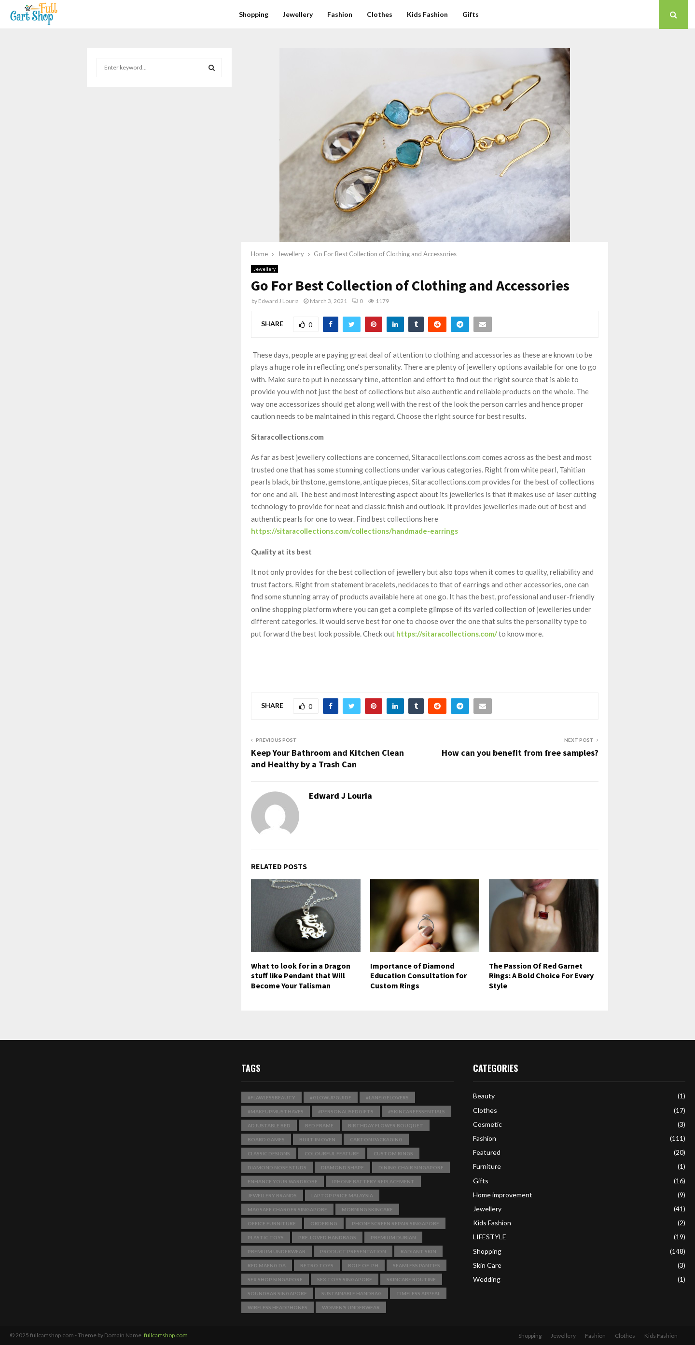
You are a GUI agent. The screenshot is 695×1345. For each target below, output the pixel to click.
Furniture (487, 1166)
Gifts (470, 14)
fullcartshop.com (166, 1335)
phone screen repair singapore (395, 1223)
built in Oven (317, 1139)
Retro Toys (317, 1265)
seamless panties (416, 1265)
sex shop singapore (275, 1279)
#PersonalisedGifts (346, 1111)
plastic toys (266, 1237)
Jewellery (298, 14)
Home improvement (502, 1195)
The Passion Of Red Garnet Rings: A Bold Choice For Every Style (541, 976)
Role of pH (363, 1265)
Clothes (379, 14)
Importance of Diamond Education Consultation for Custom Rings (418, 976)
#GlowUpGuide (330, 1097)
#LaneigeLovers (387, 1097)
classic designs (269, 1153)
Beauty (484, 1096)
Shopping (253, 14)
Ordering (323, 1223)
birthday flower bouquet (385, 1125)
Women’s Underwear (351, 1307)
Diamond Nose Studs (277, 1167)
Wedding (486, 1279)
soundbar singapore (277, 1293)
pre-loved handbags (327, 1237)
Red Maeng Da (267, 1265)
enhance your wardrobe (283, 1181)
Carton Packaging (376, 1139)
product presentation (353, 1251)
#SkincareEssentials (416, 1111)
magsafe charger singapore (287, 1209)
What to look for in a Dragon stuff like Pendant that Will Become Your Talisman (300, 976)
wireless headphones (277, 1307)
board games (266, 1139)
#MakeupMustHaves (276, 1111)
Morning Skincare (367, 1209)
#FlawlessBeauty (271, 1097)
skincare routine (411, 1279)
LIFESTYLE (489, 1237)
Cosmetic (487, 1124)
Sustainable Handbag (351, 1293)
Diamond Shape (342, 1167)
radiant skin (418, 1251)
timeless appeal (418, 1293)
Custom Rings (393, 1153)
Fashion (339, 14)
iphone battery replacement (373, 1181)
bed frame (319, 1125)
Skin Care (487, 1265)
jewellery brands (272, 1195)
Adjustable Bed (269, 1125)
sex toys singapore (344, 1279)
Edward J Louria (278, 301)
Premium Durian (393, 1237)
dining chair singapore (411, 1167)
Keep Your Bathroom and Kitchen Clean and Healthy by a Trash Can (327, 758)
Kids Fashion (427, 14)
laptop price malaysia (342, 1195)
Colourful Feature (332, 1153)
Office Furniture (272, 1223)
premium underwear (277, 1251)
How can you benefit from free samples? (520, 752)
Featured (486, 1152)
